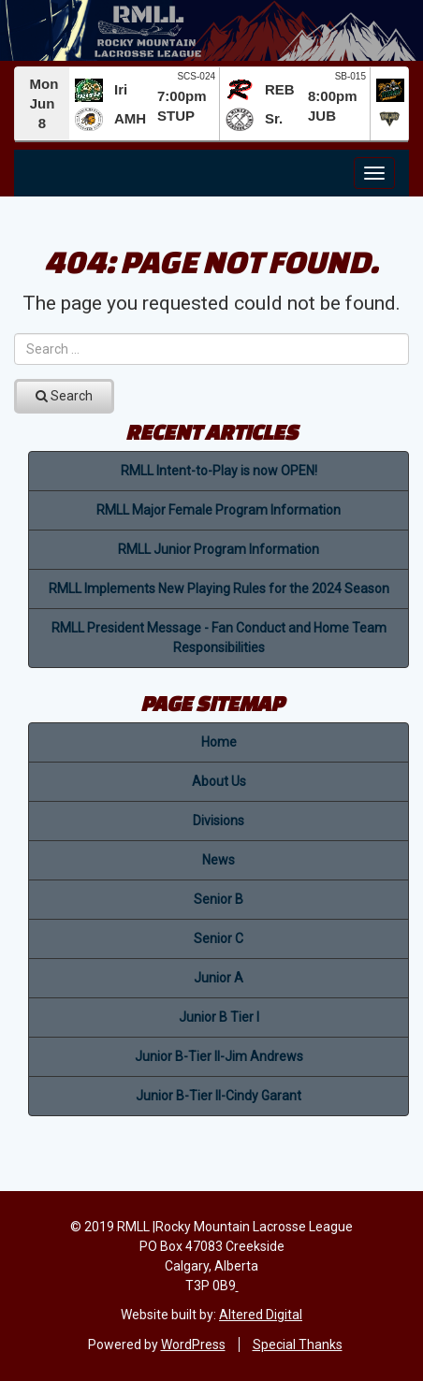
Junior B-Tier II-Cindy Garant (218, 1095)
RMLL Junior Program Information (218, 549)
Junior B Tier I (219, 1017)
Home (219, 741)
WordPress (193, 1344)
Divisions (218, 820)
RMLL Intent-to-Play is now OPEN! (219, 470)
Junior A (218, 977)
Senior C (218, 938)
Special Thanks (298, 1344)
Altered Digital (260, 1314)
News (218, 859)
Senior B (218, 899)
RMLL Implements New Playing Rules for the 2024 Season (219, 588)
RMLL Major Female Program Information (218, 509)
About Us (219, 781)
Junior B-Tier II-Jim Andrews (219, 1056)
